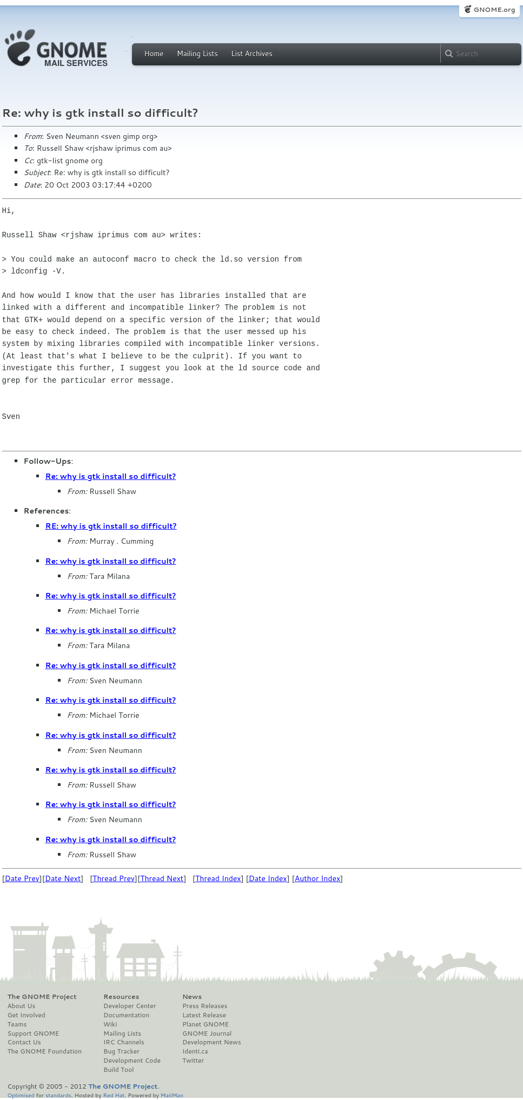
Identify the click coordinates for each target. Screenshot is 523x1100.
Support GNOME (33, 1033)
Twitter (193, 1060)
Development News (211, 1042)
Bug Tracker (121, 1051)
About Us (22, 1006)
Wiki (110, 1024)
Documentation (126, 1015)
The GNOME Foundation (45, 1051)
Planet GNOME (205, 1024)
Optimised (21, 1095)
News (192, 996)
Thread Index (218, 878)
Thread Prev (113, 878)
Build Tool (118, 1069)
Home (154, 53)
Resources (121, 996)
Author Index (317, 878)
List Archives (251, 53)
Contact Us (24, 1042)
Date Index (268, 878)
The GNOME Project (42, 996)
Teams (17, 1024)
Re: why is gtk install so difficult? (110, 476)
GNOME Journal (207, 1033)
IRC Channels (123, 1042)
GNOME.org (494, 9)
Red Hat (113, 1095)
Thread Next (161, 878)
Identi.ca (195, 1051)
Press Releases (204, 1006)
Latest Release (204, 1015)
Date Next (63, 878)
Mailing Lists (197, 53)
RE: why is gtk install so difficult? (111, 526)
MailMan (172, 1095)
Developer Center (129, 1006)
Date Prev (22, 878)
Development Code (132, 1060)
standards (58, 1095)
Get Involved (26, 1015)
